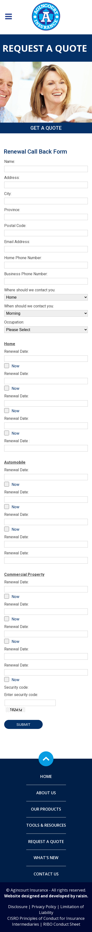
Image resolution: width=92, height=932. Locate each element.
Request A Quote (46, 841)
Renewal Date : (17, 441)
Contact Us (46, 874)
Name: (9, 161)
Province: (12, 209)
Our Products (46, 809)
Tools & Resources (46, 825)
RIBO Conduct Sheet (61, 924)
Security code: (16, 687)
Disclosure (17, 906)
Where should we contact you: (29, 290)
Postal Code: (15, 225)
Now (15, 366)
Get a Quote (46, 128)
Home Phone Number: (23, 257)
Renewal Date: (16, 351)
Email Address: (17, 241)
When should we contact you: (29, 306)
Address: (12, 177)
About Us (46, 792)
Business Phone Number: (26, 274)
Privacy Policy (44, 906)
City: (8, 193)
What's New (46, 857)
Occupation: (14, 322)
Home (46, 776)
